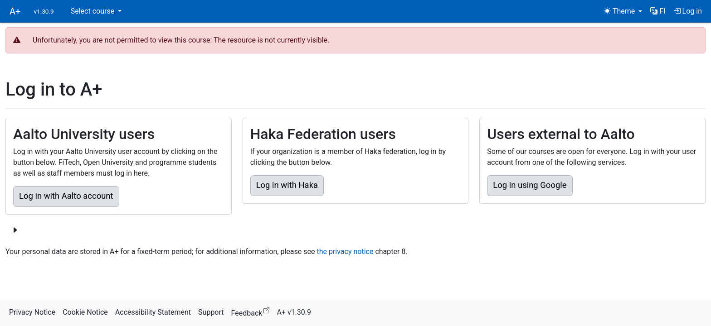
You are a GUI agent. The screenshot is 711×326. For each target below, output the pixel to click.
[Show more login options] (14, 230)
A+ (15, 11)
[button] (657, 11)
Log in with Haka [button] (287, 185)
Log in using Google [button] (529, 185)
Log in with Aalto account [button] (66, 196)
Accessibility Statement (153, 312)
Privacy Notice (32, 312)
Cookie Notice (85, 312)
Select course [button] (93, 11)
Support (211, 312)
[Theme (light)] (622, 11)
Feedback (252, 311)
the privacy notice (345, 251)
